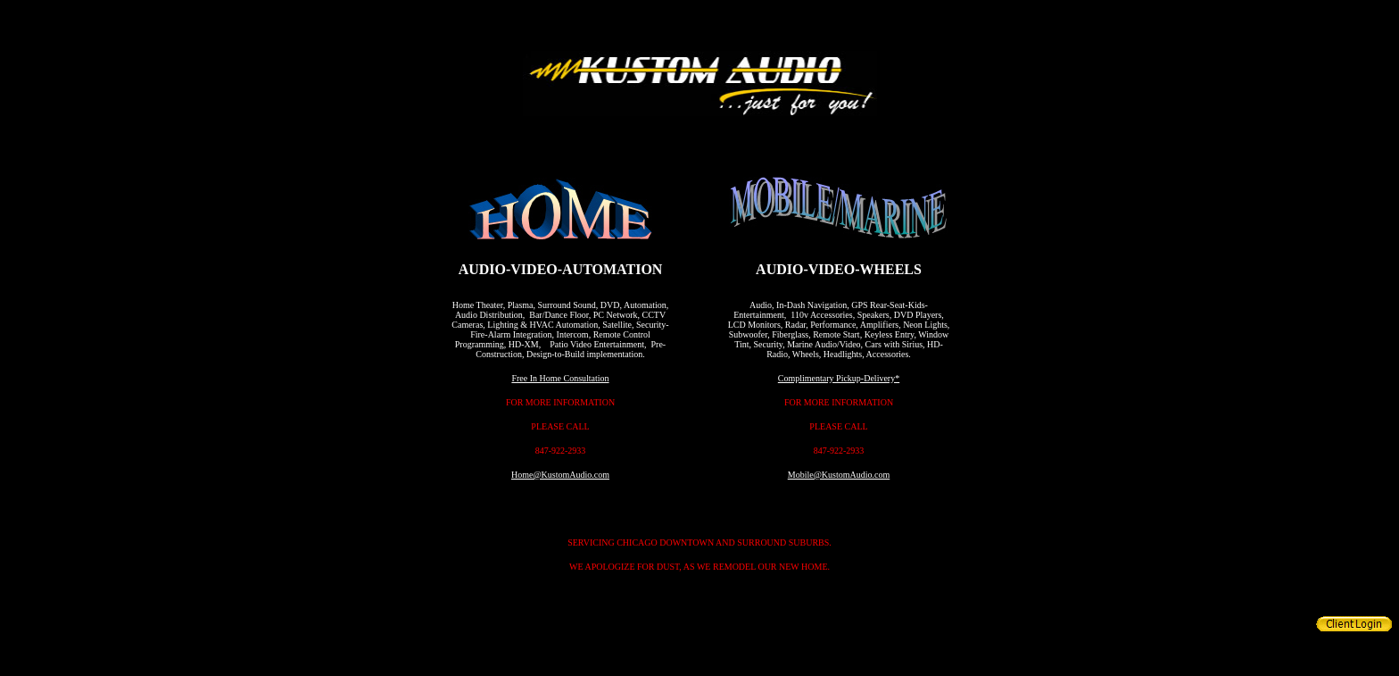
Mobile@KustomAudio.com (839, 475)
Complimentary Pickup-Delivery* (838, 378)
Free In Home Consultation (559, 378)
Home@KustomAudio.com (560, 475)
